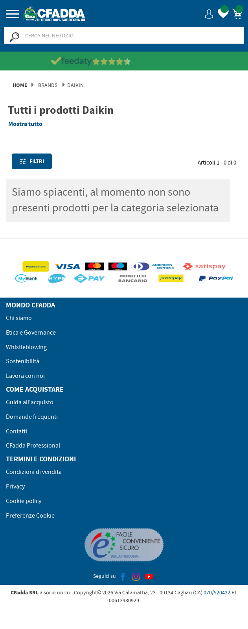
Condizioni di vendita (34, 472)
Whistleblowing (26, 347)
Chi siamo (19, 318)
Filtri (32, 161)
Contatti (16, 431)
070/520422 (217, 592)
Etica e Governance (31, 333)
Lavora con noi (25, 376)
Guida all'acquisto (29, 402)
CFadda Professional (33, 446)
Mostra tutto (25, 124)
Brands (47, 85)
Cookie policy (23, 501)
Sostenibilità (22, 361)
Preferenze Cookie (30, 516)
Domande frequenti (32, 417)
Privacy (15, 486)
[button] (209, 13)
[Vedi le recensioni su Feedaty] (124, 61)
